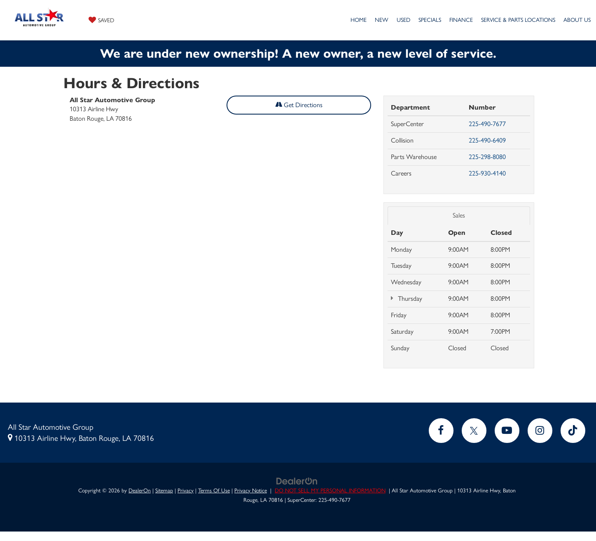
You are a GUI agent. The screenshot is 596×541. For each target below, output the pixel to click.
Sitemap (164, 490)
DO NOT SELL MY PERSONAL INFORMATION (330, 490)
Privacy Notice (250, 490)
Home (359, 19)
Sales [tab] (459, 215)
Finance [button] (461, 19)
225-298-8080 (487, 157)
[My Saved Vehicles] (101, 20)
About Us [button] (577, 19)
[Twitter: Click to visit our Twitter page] (474, 430)
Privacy (186, 490)
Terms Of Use (214, 490)
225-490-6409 (487, 140)
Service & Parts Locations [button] (518, 19)
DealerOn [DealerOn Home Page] (140, 490)
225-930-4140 (487, 173)
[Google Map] (221, 246)
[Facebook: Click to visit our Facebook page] (441, 430)
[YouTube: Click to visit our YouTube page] (507, 430)
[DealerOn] (297, 480)
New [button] (381, 19)
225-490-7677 (487, 124)
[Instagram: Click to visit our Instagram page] (540, 430)
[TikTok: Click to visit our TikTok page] (573, 430)
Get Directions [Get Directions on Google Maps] (299, 105)
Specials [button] (429, 19)
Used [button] (403, 19)
